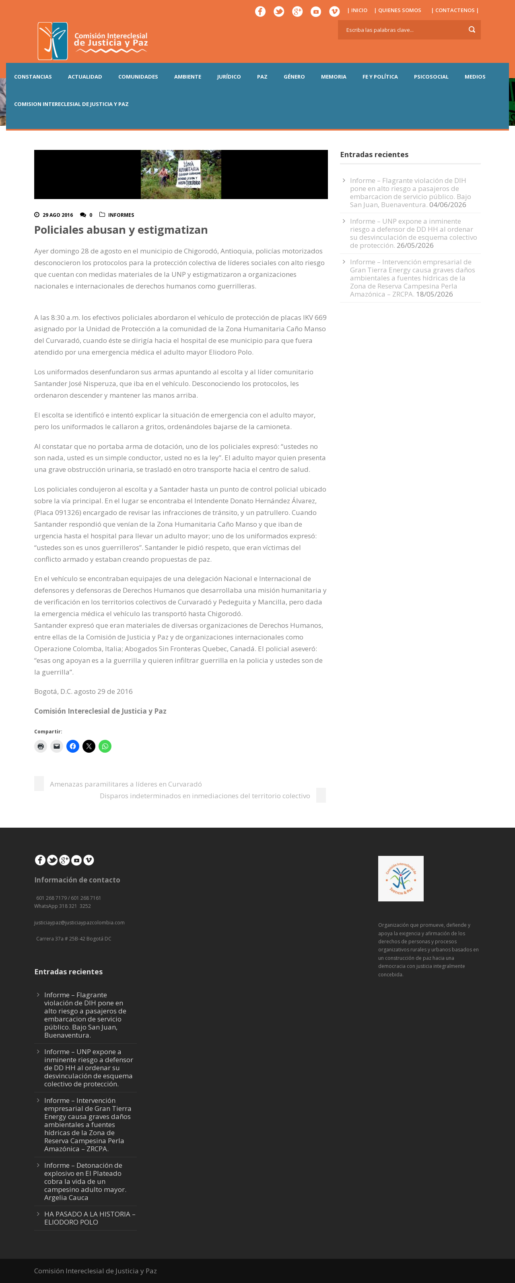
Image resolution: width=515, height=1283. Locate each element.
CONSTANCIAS (33, 76)
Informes (121, 215)
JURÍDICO (229, 76)
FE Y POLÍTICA (380, 76)
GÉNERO (294, 76)
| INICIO (357, 10)
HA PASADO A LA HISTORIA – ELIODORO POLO (90, 1218)
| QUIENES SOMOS (397, 10)
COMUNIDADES (138, 76)
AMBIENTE (187, 76)
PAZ (262, 76)
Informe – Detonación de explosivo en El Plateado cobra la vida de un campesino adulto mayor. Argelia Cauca (85, 1181)
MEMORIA (333, 76)
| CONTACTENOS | (455, 10)
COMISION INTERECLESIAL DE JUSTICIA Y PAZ (71, 104)
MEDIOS (475, 76)
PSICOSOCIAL (431, 76)
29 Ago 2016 (58, 215)
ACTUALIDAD (85, 76)
